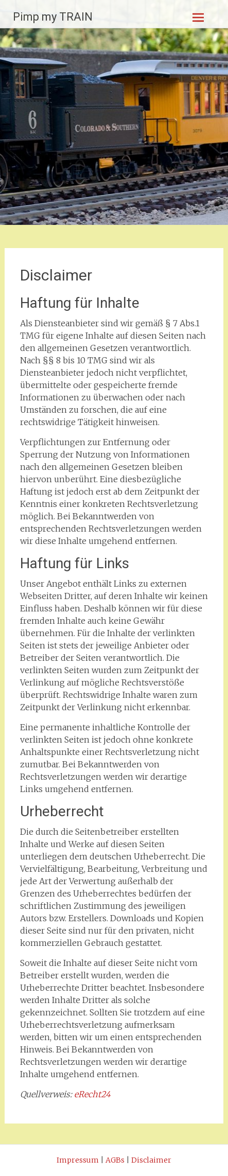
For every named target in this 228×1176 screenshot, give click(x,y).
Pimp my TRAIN (53, 16)
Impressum (78, 1160)
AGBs (115, 1160)
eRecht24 (92, 1094)
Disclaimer (151, 1160)
